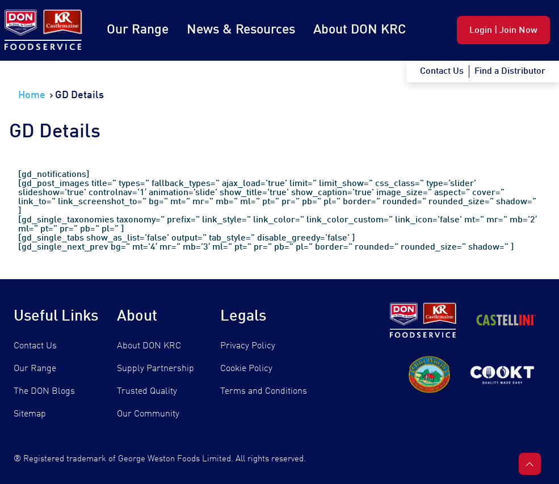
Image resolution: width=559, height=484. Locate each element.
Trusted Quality (147, 391)
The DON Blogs (44, 391)
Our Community (148, 414)
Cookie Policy (246, 368)
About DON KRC (359, 29)
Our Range (138, 29)
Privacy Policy (247, 346)
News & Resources (241, 29)
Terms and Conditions (263, 391)
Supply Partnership (155, 368)
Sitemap (30, 414)
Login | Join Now (503, 30)
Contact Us (35, 346)
